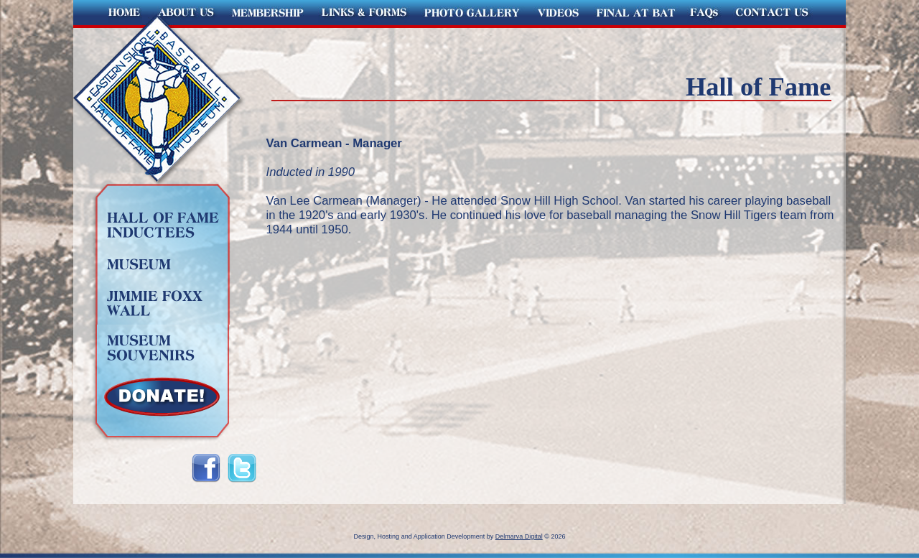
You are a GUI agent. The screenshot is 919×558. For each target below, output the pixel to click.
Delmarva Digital (519, 536)
